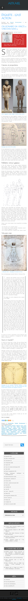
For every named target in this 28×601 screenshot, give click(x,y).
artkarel (18, 425)
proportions (4, 433)
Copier (6, 465)
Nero (8, 431)
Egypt (10, 428)
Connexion (7, 579)
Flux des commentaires (10, 584)
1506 (5, 425)
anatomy (9, 425)
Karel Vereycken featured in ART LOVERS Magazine (14, 530)
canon (21, 425)
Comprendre (11, 423)
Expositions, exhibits (9, 478)
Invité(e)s (7, 487)
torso (5, 434)
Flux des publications (10, 581)
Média (6, 493)
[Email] (5, 419)
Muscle (3, 431)
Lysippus (24, 430)
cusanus (7, 427)
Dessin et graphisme (9, 471)
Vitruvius (15, 434)
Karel (25, 429)
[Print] (9, 419)
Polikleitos (24, 431)
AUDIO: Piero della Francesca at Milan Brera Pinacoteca (14, 533)
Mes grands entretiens (10, 495)
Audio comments (9, 458)
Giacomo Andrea (5, 429)
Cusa (2, 427)
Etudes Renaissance (20, 423)
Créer (6, 469)
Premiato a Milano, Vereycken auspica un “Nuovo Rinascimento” (14, 537)
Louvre (19, 430)
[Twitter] (2, 419)
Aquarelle (7, 456)
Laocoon (3, 430)
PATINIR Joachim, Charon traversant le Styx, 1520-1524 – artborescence (14, 552)
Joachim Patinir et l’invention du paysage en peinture (14, 555)
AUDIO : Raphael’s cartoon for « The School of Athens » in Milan (14, 540)
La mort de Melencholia (17, 557)
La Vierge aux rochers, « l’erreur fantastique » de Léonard (14, 564)
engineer (15, 428)
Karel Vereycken (16, 22)
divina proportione (21, 427)
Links (6, 489)
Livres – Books (8, 491)
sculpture (17, 433)
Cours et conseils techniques (11, 467)
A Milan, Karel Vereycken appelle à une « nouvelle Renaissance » (14, 527)
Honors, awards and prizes (11, 483)
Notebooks (13, 431)
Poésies (7, 499)
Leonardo (15, 430)
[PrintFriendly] (7, 419)
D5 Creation (19, 598)
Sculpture (7, 502)
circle (25, 425)
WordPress (14, 599)
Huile (6, 485)
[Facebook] (4, 419)
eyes (19, 428)
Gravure (7, 480)
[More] (10, 419)
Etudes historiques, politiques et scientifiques (14, 474)
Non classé (7, 497)
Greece (19, 429)
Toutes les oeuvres (9, 504)
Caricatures (7, 460)
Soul (21, 433)
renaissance (11, 433)
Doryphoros (4, 428)
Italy (22, 429)
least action (9, 430)
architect (14, 425)
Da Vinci (13, 427)
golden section (13, 429)
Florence (24, 428)
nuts (19, 431)
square (24, 433)
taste (2, 434)
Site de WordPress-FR (9, 586)
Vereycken (9, 434)
